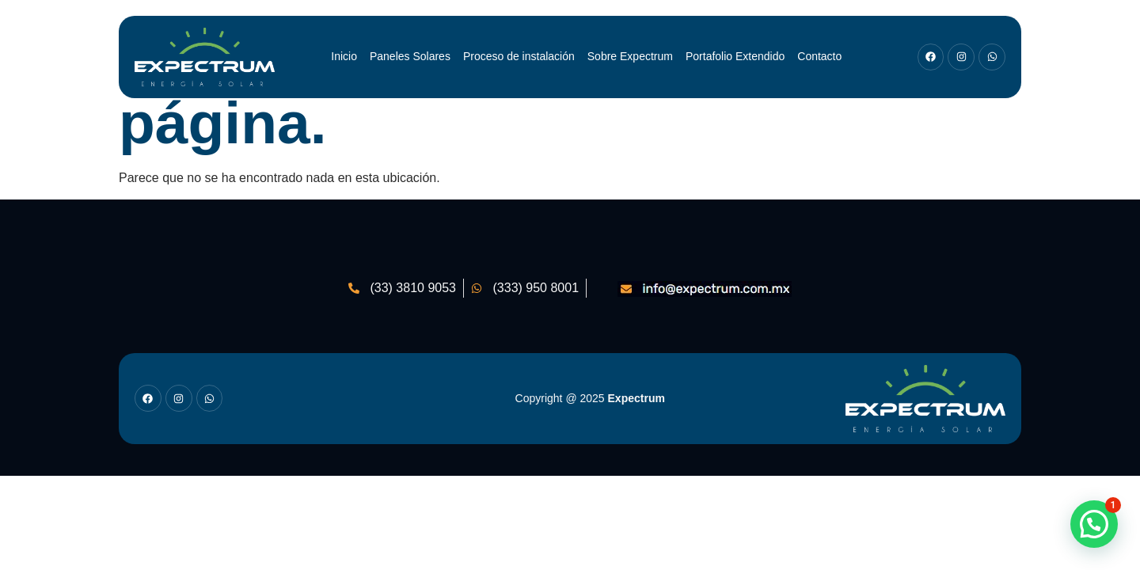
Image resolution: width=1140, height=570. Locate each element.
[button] (1094, 524)
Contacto (819, 56)
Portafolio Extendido (735, 56)
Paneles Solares (410, 56)
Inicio (344, 56)
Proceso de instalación (519, 56)
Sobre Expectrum (630, 56)
